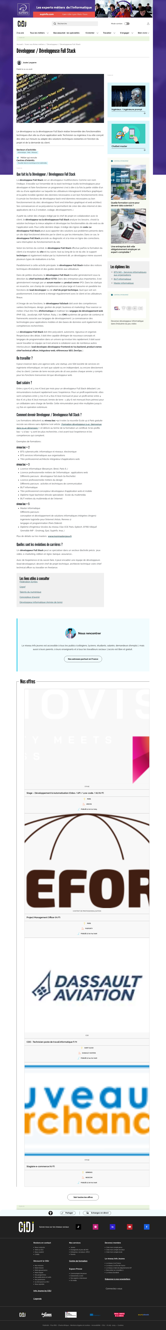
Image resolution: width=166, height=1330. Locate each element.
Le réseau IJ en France (113, 1263)
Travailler (107, 33)
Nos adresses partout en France (83, 659)
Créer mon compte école (114, 1252)
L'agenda (37, 1299)
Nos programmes (40, 1275)
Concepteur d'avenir (30, 597)
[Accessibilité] (50, 1213)
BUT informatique (122, 279)
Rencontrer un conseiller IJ (114, 1270)
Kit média (74, 1280)
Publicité (46, 1325)
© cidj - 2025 (111, 1325)
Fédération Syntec (29, 581)
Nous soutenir (39, 1252)
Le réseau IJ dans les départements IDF (119, 1268)
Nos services (75, 1243)
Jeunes (73, 1247)
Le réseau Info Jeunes (115, 1259)
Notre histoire (39, 1268)
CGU (103, 1325)
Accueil (20, 44)
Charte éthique (63, 1325)
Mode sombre (116, 24)
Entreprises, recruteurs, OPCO (80, 1252)
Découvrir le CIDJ (41, 1261)
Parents (73, 1254)
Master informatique (124, 283)
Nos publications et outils (43, 1277)
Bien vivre (142, 33)
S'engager (124, 33)
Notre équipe (39, 1272)
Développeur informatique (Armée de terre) (41, 602)
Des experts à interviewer (79, 1278)
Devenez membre (113, 1243)
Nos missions (39, 1265)
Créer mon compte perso (114, 1247)
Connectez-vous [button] (114, 1288)
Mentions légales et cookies (80, 1325)
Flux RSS (53, 1325)
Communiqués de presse (79, 1273)
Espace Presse (75, 1269)
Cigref (22, 587)
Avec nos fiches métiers (35, 44)
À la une (20, 33)
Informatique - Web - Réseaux (27, 152)
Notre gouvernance (41, 1270)
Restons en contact (42, 1243)
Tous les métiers (37, 33)
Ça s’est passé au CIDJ (42, 1282)
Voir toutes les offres (83, 1197)
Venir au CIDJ (39, 1250)
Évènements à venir (77, 1276)
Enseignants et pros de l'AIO (79, 1250)
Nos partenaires (40, 1279)
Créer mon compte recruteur (115, 1250)
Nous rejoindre (39, 1284)
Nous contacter (40, 1247)
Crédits (37, 1254)
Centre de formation (78, 1261)
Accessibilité (96, 1325)
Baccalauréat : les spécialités (66, 33)
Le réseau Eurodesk (112, 1272)
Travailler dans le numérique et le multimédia (32, 163)
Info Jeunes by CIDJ (42, 1291)
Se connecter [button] (148, 23)
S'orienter (90, 33)
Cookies (120, 1325)
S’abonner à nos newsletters (117, 1279)
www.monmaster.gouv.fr (60, 536)
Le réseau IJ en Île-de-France (115, 1265)
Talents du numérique (30, 592)
